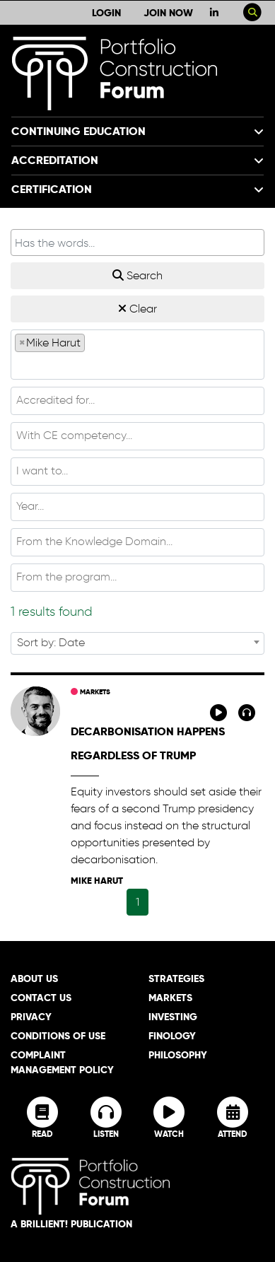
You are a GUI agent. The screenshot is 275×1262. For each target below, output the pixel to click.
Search (137, 275)
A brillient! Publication (71, 1223)
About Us (34, 978)
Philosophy (177, 1054)
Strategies (176, 978)
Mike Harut (97, 881)
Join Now (168, 12)
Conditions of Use (58, 1035)
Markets (90, 691)
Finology (172, 1035)
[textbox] (137, 365)
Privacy (31, 1016)
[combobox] (137, 354)
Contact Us (41, 997)
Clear (137, 308)
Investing (172, 1016)
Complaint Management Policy (62, 1062)
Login (106, 12)
